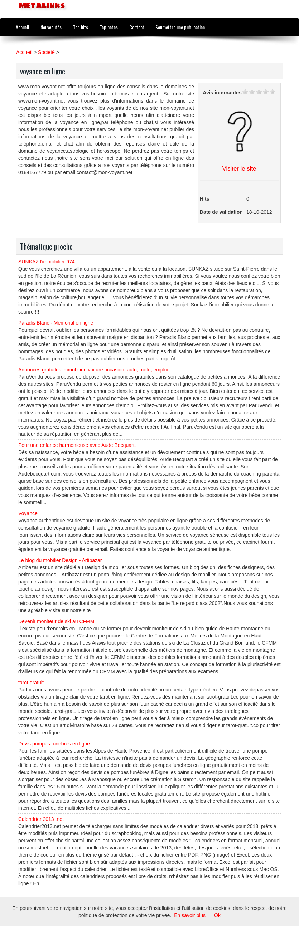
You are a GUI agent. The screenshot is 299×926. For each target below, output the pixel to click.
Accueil (22, 27)
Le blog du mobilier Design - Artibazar (60, 560)
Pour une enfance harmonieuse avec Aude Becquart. (77, 445)
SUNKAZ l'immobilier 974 (46, 262)
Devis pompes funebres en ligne (54, 744)
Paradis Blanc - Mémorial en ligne (55, 323)
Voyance (28, 513)
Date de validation (221, 212)
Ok (217, 915)
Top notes (109, 27)
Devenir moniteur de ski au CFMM (56, 621)
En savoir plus (190, 915)
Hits (204, 199)
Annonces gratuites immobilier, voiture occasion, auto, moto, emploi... (95, 370)
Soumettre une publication (180, 27)
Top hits (80, 27)
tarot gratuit (31, 682)
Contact (136, 27)
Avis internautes (222, 92)
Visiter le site (239, 168)
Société (46, 52)
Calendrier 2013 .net (41, 819)
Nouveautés (51, 27)
